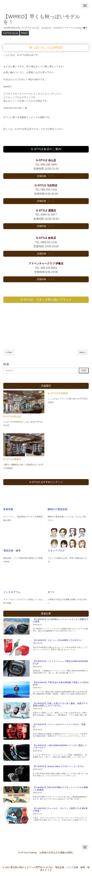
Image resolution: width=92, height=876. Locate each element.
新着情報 (8, 509)
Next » (82, 352)
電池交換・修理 (12, 550)
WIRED (24, 33)
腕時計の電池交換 (57, 509)
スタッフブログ (56, 550)
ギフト (51, 592)
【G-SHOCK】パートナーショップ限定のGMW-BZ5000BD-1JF (60, 662)
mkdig (78, 28)
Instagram (46, 28)
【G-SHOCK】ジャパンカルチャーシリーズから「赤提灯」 (59, 725)
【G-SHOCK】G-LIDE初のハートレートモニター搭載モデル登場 (60, 620)
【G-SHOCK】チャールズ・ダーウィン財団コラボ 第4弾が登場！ (60, 809)
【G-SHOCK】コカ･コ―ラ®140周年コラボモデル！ (58, 640)
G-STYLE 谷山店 (30, 28)
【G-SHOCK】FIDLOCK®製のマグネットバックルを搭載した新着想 (60, 788)
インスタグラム (12, 592)
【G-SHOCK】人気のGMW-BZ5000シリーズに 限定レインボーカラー (60, 746)
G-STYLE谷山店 (12, 416)
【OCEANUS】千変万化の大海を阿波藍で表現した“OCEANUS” (61, 683)
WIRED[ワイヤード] (64, 28)
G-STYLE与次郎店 (58, 393)
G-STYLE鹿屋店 (12, 459)
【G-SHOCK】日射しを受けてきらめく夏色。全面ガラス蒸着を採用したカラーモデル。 (60, 704)
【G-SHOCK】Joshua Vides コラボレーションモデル (58, 766)
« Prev (9, 352)
